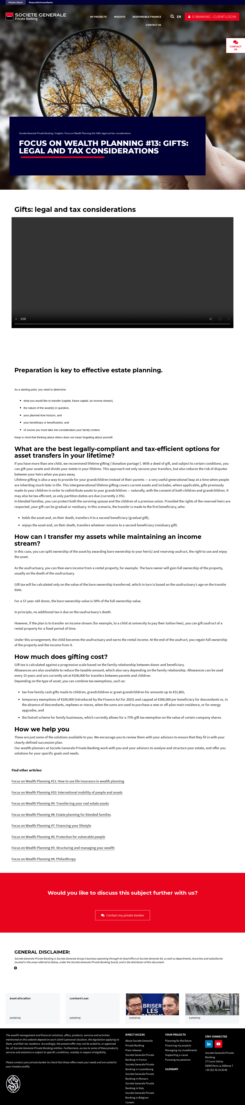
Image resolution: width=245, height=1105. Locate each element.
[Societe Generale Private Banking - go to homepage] (47, 17)
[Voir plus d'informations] (14, 966)
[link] (33, 1018)
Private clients (16, 2)
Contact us (153, 25)
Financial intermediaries (41, 2)
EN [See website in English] (179, 16)
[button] (212, 17)
